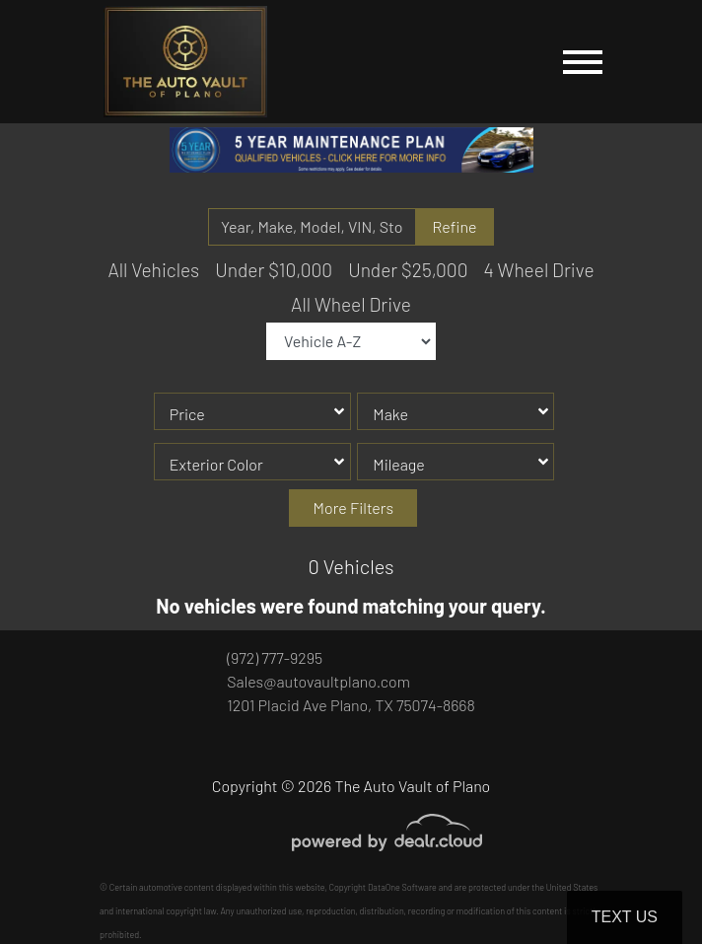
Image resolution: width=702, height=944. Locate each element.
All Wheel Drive (351, 304)
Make (390, 413)
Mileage (399, 464)
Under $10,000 (273, 269)
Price (187, 413)
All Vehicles (153, 269)
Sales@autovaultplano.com (318, 681)
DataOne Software (402, 887)
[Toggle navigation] (582, 61)
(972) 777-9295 (274, 657)
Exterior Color (216, 464)
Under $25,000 (407, 269)
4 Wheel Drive (538, 269)
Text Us (625, 916)
